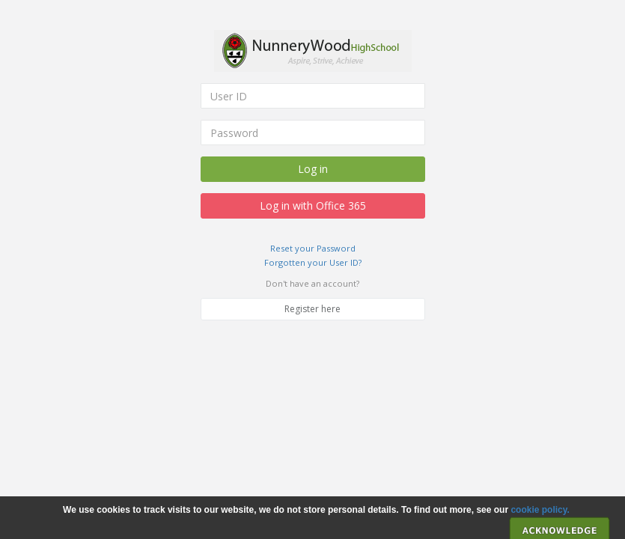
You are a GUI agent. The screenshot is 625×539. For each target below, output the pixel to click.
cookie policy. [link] (539, 510)
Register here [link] (312, 308)
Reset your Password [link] (313, 248)
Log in (313, 169)
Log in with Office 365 (313, 205)
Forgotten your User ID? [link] (313, 262)
